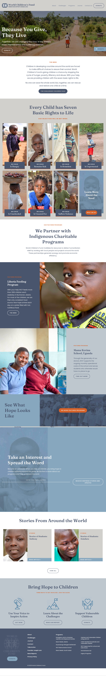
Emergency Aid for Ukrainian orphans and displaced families (65, 646)
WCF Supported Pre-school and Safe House (90, 654)
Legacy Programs (86, 661)
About (54, 6)
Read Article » (35, 567)
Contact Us (88, 6)
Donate (99, 6)
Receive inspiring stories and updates (88, 508)
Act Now (18, 630)
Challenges (62, 6)
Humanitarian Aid (86, 658)
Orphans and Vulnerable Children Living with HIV (91, 646)
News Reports (32, 661)
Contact (30, 652)
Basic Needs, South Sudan (63, 658)
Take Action (31, 655)
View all (53, 578)
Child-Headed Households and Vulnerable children (90, 650)
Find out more (82, 376)
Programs (71, 6)
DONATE (12, 666)
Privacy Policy (32, 664)
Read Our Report (53, 630)
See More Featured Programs (73, 410)
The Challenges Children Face (53, 91)
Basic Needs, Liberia (62, 649)
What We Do (91, 212)
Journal (79, 6)
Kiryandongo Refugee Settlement (66, 652)
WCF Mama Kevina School (63, 655)
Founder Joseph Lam (34, 658)
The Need (13, 313)
